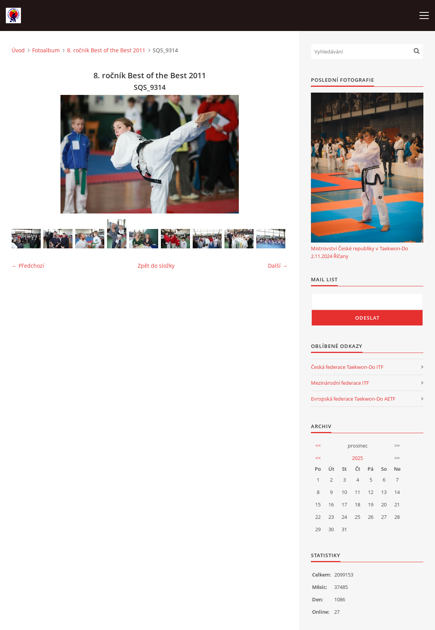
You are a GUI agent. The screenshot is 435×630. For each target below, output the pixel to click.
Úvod (18, 50)
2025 (357, 457)
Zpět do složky (156, 265)
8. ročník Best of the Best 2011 (106, 50)
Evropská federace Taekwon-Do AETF (353, 398)
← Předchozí (28, 265)
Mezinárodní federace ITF (340, 382)
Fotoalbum (46, 50)
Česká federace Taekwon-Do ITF (347, 366)
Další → (278, 265)
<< (318, 445)
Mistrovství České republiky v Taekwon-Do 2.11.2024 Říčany (359, 252)
